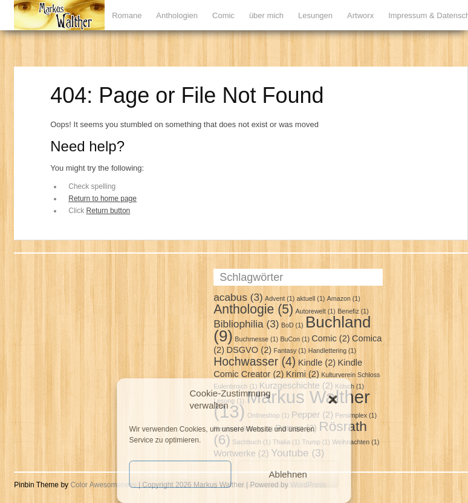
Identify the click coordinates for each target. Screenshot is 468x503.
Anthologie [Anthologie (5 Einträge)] (253, 309)
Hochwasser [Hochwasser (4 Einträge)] (254, 361)
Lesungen (315, 15)
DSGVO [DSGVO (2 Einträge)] (248, 350)
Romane (126, 15)
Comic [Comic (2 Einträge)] (330, 338)
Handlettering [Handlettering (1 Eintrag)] (332, 350)
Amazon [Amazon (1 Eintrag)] (343, 298)
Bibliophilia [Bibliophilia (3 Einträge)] (246, 324)
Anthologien (177, 15)
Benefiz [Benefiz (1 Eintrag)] (353, 311)
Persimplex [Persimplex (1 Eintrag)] (356, 415)
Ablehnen (288, 474)
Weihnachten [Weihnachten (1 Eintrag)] (355, 441)
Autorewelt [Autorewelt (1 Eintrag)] (315, 311)
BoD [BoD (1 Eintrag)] (292, 325)
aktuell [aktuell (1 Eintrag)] (311, 298)
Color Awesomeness (103, 485)
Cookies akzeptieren (180, 474)
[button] (333, 399)
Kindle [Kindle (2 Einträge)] (317, 362)
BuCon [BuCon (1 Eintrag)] (295, 339)
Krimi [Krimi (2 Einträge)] (302, 374)
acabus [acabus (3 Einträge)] (238, 297)
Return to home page (102, 198)
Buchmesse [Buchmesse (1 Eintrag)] (256, 339)
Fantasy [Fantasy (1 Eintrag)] (289, 350)
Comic (223, 15)
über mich (266, 15)
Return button (108, 210)
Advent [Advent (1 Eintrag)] (279, 298)
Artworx (360, 15)
